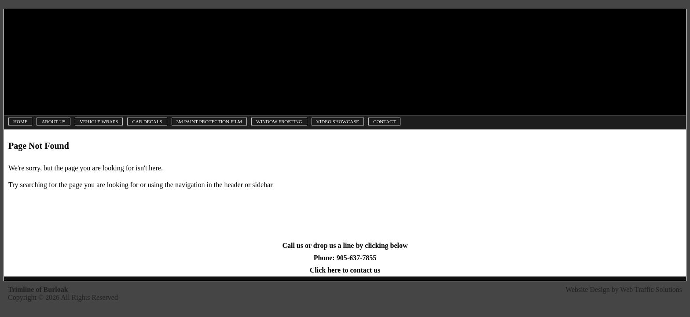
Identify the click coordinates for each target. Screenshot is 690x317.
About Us (53, 121)
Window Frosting (279, 121)
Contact (384, 121)
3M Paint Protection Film (209, 121)
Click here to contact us (345, 270)
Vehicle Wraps (99, 121)
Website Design (587, 289)
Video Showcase (337, 121)
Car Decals (147, 121)
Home (20, 121)
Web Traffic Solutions (651, 289)
